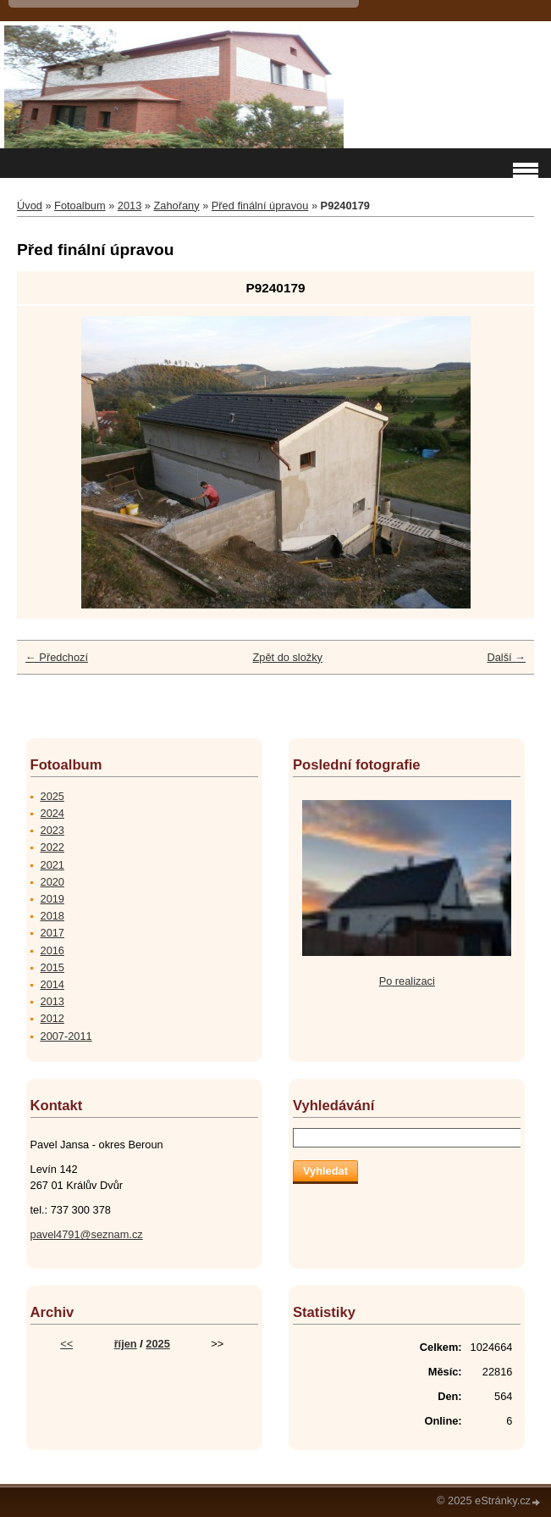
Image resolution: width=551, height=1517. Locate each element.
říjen (125, 1343)
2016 (52, 950)
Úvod (29, 205)
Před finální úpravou (260, 205)
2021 (52, 865)
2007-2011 (66, 1036)
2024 (52, 813)
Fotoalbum (79, 205)
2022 (52, 847)
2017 (52, 932)
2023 (52, 830)
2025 (52, 796)
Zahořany (177, 205)
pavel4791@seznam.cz (86, 1234)
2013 (129, 205)
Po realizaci (407, 981)
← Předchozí (56, 657)
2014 (52, 984)
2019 (52, 898)
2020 (52, 881)
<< (66, 1343)
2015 (52, 967)
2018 (52, 915)
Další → (506, 657)
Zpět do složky (287, 657)
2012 (52, 1018)
